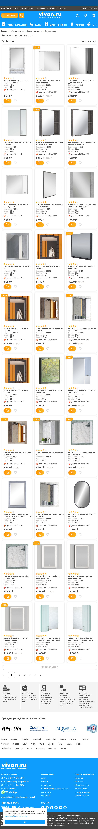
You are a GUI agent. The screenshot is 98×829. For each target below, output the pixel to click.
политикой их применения (16, 816)
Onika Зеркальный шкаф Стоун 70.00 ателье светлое (82, 206)
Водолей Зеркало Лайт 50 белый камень (47, 577)
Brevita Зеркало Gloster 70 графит (16, 330)
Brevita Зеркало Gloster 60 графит (48, 268)
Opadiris (51, 744)
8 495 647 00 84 (12, 777)
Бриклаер (40, 748)
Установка (79, 782)
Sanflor (79, 744)
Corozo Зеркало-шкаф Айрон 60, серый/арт (81, 453)
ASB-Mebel (36, 739)
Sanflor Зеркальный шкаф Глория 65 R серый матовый (80, 639)
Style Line (19, 748)
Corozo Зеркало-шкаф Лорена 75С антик (50, 515)
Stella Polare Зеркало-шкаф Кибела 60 (81, 268)
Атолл (29, 748)
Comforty (84, 739)
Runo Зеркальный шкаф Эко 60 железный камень (81, 144)
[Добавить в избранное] (15, 100)
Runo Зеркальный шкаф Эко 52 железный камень (49, 144)
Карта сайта (46, 792)
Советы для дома (82, 792)
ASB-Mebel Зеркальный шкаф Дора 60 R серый (81, 82)
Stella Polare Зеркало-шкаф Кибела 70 (49, 392)
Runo (61, 744)
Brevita (63, 739)
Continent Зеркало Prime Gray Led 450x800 (81, 515)
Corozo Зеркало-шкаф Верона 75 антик (17, 453)
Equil (25, 744)
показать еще (49, 667)
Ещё (63, 9)
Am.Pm (4, 739)
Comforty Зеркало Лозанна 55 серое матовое (49, 206)
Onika (41, 744)
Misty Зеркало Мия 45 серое (16, 81)
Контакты (45, 796)
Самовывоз (52, 8)
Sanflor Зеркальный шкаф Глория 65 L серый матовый (48, 639)
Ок (25, 822)
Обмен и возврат (82, 785)
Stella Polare (6, 748)
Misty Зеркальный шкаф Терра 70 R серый (81, 392)
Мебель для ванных (17, 31)
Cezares (73, 739)
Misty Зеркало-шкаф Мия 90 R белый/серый (16, 206)
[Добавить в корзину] (7, 101)
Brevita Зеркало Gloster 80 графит (16, 392)
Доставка (40, 8)
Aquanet (14, 739)
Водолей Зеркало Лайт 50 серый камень (80, 577)
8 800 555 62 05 (12, 785)
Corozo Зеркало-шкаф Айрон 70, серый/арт (17, 577)
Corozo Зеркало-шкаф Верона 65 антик (49, 330)
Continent (5, 744)
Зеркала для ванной (34, 31)
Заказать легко (81, 789)
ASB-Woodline (50, 739)
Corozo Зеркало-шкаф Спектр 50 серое (17, 144)
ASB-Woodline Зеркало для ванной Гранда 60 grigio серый (17, 515)
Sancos (69, 744)
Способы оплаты (82, 796)
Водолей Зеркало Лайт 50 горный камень (15, 639)
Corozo (16, 744)
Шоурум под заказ (24, 8)
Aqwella (24, 739)
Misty (33, 744)
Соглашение (46, 785)
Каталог (4, 31)
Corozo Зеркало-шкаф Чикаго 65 (17, 268)
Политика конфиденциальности (54, 789)
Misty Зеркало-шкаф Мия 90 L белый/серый (49, 82)
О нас (43, 778)
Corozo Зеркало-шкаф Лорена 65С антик (82, 330)
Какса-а (63, 748)
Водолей (52, 748)
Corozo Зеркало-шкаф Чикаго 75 (49, 453)
